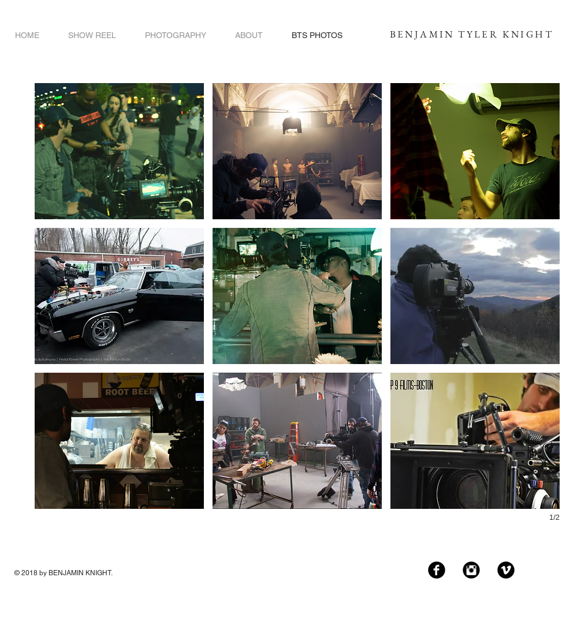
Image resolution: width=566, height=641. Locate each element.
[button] (119, 151)
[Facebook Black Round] (436, 570)
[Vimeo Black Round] (506, 570)
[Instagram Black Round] (471, 570)
